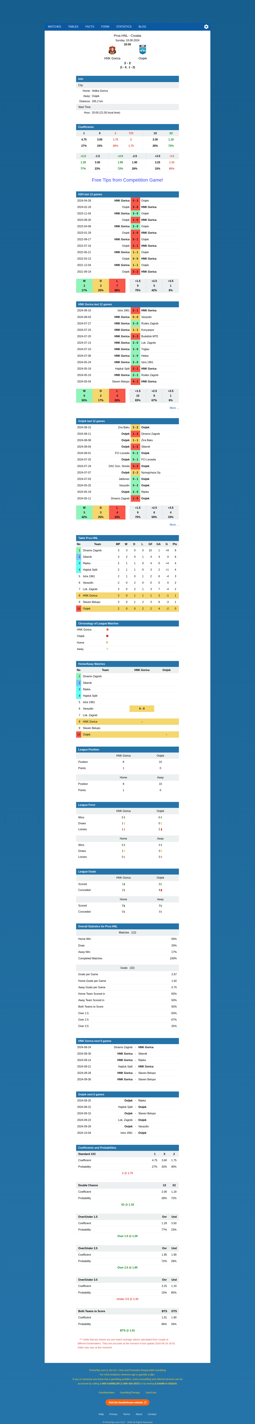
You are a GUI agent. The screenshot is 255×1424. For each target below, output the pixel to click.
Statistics (124, 26)
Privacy (113, 1414)
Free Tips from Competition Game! (127, 180)
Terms (126, 1414)
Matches (54, 26)
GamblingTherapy (130, 1392)
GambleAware (106, 1392)
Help (101, 1414)
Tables (73, 26)
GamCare (151, 1392)
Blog (142, 26)
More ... (174, 407)
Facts (89, 26)
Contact (152, 1414)
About (139, 1414)
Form (105, 26)
